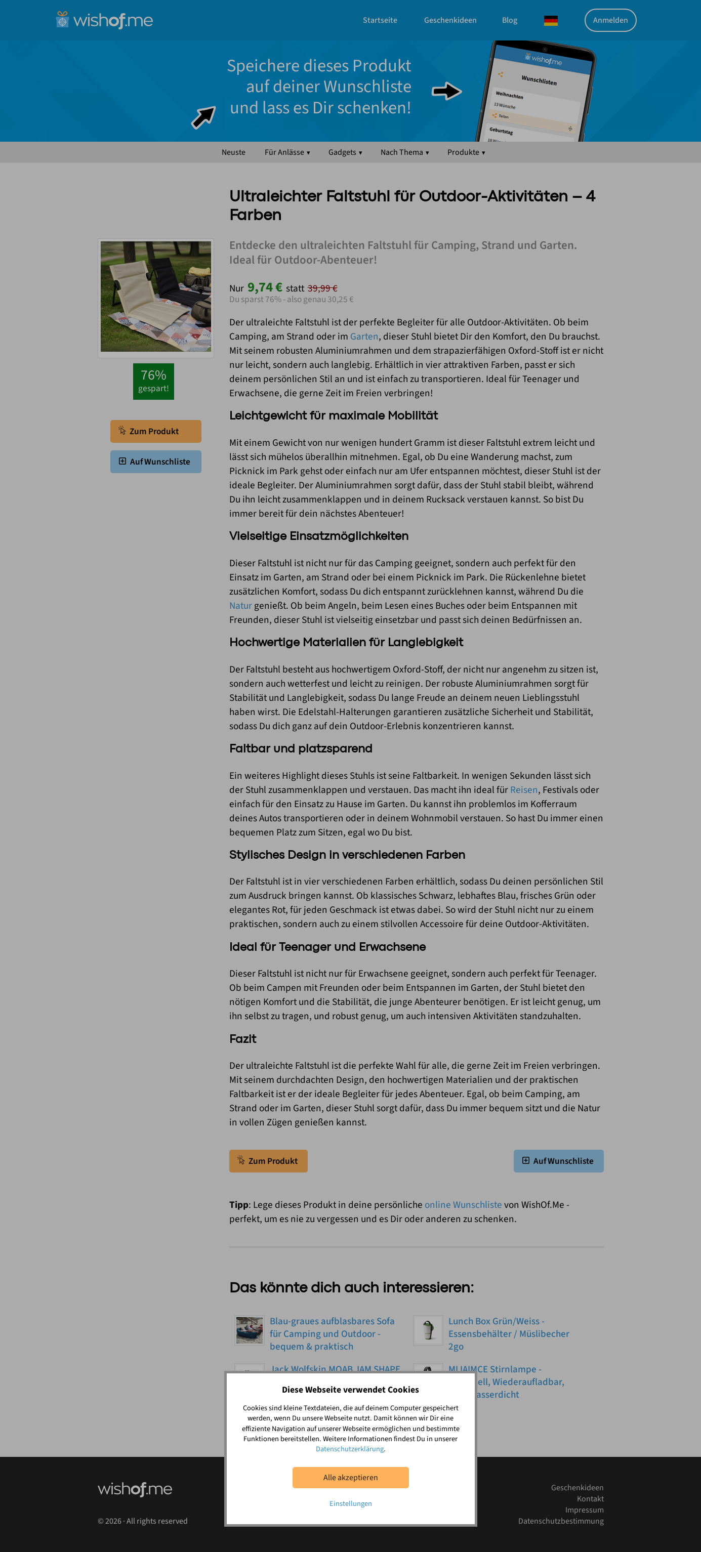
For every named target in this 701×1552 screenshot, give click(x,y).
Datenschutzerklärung (350, 1449)
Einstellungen (350, 1503)
